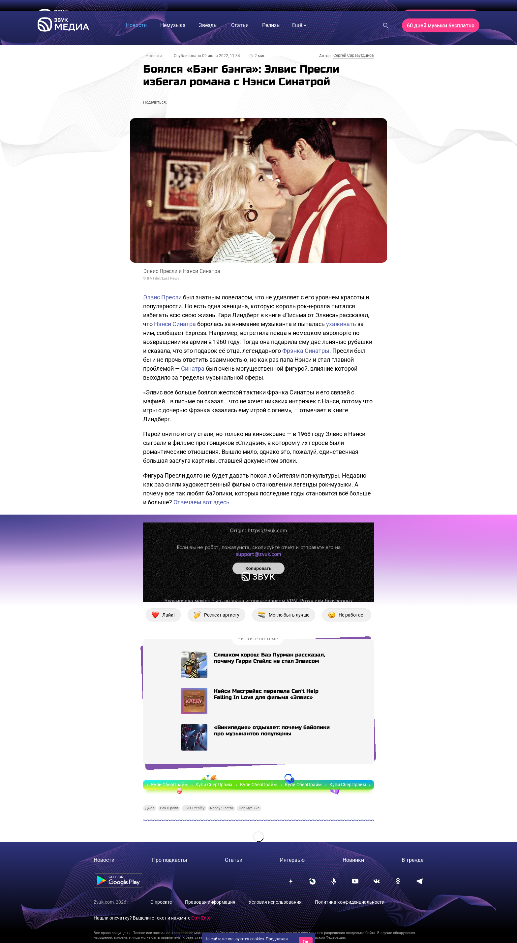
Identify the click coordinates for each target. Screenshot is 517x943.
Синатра (192, 368)
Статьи (233, 860)
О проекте (161, 902)
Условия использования (275, 902)
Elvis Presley (194, 808)
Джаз (149, 808)
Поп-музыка (249, 808)
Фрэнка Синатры (305, 350)
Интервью (292, 860)
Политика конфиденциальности (349, 902)
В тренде (412, 860)
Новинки (353, 860)
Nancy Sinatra (221, 808)
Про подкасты (169, 860)
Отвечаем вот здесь (201, 502)
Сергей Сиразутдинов (353, 55)
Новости (154, 55)
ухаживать (341, 323)
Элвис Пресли (162, 297)
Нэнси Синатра (175, 323)
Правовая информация (210, 902)
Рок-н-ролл (169, 808)
